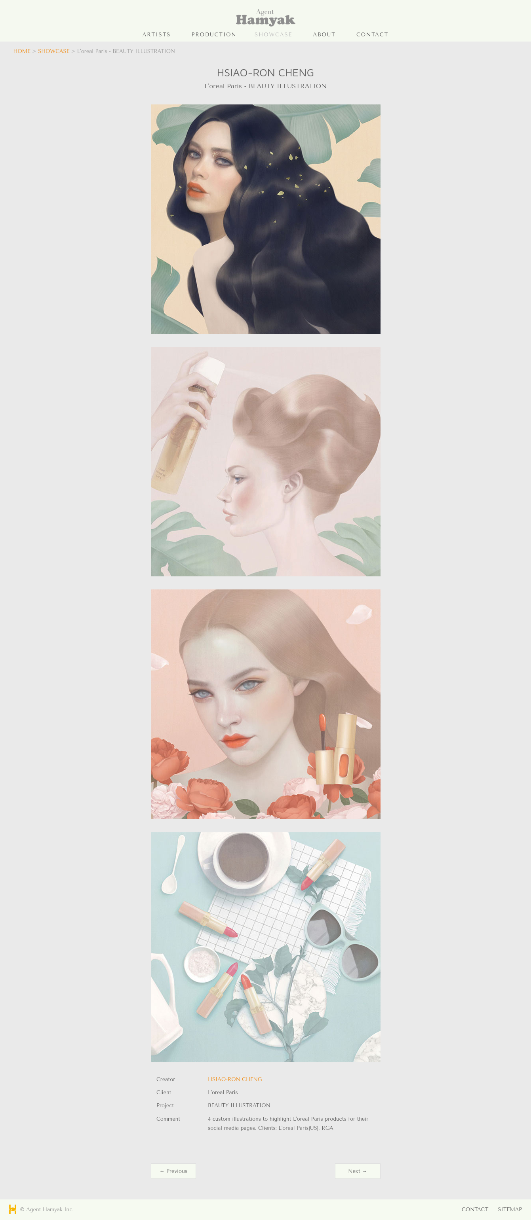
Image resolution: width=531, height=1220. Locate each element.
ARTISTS (157, 35)
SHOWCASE (273, 35)
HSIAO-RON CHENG (235, 1079)
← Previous (173, 1171)
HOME (21, 51)
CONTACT (372, 35)
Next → (357, 1171)
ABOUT (324, 35)
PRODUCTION (214, 35)
